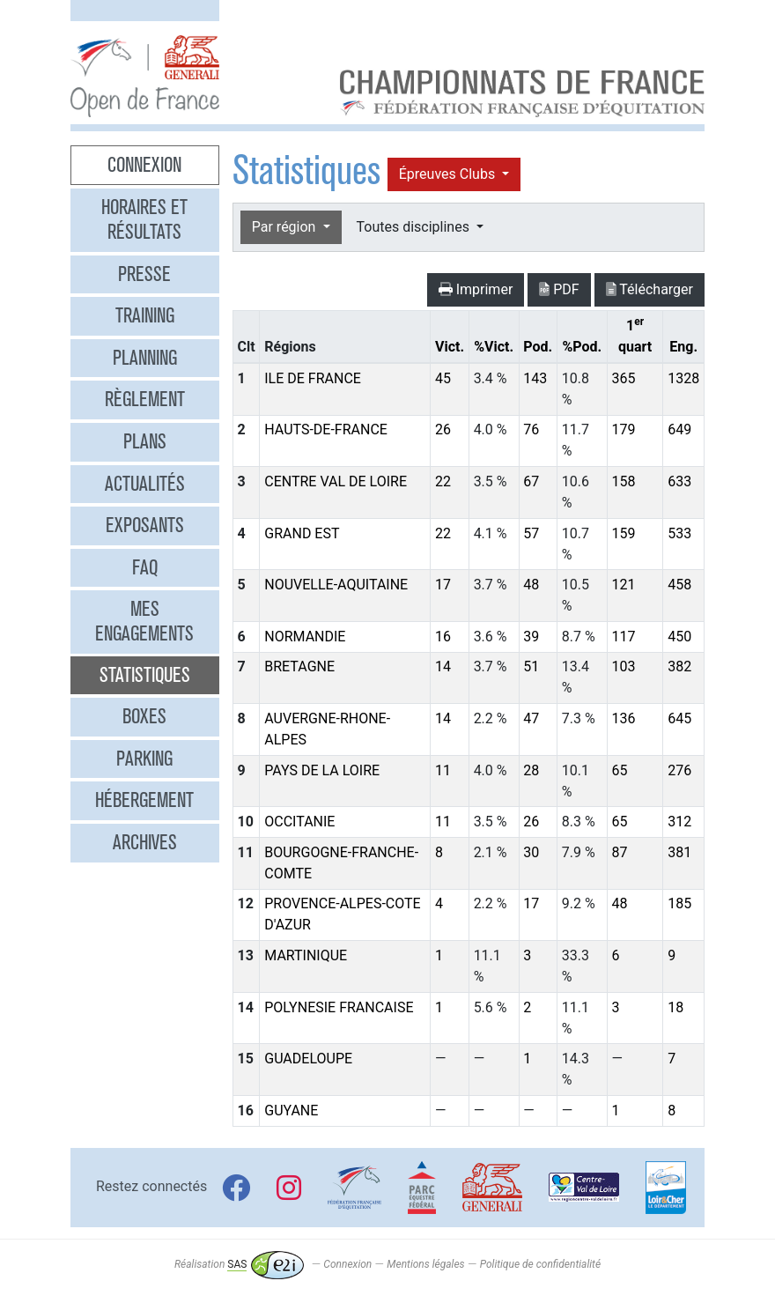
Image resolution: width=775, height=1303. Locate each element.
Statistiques (145, 675)
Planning (145, 357)
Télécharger (649, 289)
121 (623, 584)
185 (679, 903)
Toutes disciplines (415, 226)
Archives (145, 842)
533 (679, 533)
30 (531, 852)
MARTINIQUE (305, 955)
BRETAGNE (299, 666)
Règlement (145, 399)
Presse (144, 274)
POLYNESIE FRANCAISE (338, 1007)
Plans (144, 441)
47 (531, 718)
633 (679, 481)
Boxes (144, 716)
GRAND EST (301, 533)
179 (623, 429)
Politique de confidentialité (540, 1264)
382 (679, 666)
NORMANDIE (304, 636)
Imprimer (476, 289)
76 (531, 429)
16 (443, 636)
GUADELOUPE (308, 1058)
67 (531, 481)
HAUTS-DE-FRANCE (326, 429)
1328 (683, 378)
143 (535, 378)
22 (443, 481)
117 (623, 636)
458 (679, 584)
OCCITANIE (299, 821)
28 (531, 770)
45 (443, 378)
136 (623, 718)
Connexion (144, 164)
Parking (144, 758)
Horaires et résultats (144, 219)
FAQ (145, 567)
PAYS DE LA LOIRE (322, 770)
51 (531, 666)
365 (623, 378)
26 (443, 429)
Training (144, 315)
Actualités (145, 483)
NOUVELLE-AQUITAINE (336, 584)
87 (619, 852)
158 (623, 481)
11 (443, 770)
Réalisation (239, 1264)
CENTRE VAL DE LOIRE (335, 481)
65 (619, 770)
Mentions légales (425, 1264)
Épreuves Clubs (448, 174)
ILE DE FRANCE (312, 378)
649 (679, 429)
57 (531, 533)
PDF (559, 289)
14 (443, 666)
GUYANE (291, 1110)
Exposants (145, 525)
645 (679, 718)
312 (679, 821)
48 (531, 584)
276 (679, 770)
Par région (286, 226)
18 (675, 1007)
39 (531, 636)
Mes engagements (144, 621)
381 (679, 852)
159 (623, 533)
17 (443, 584)
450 (679, 636)
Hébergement (144, 800)
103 (623, 666)
